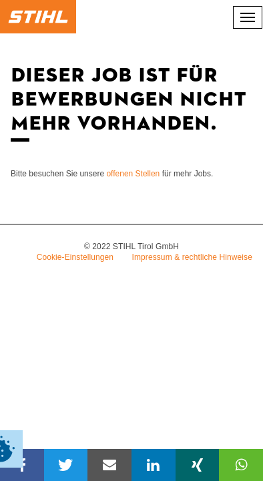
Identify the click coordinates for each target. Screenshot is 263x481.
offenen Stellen (133, 173)
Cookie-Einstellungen (75, 257)
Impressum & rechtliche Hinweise (192, 257)
